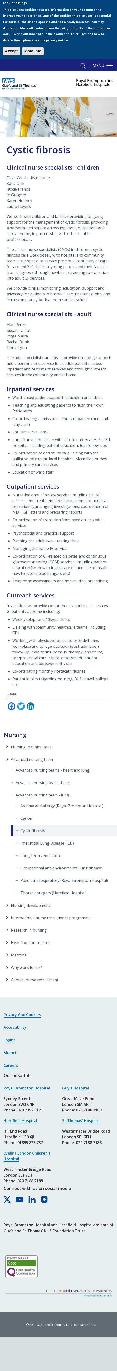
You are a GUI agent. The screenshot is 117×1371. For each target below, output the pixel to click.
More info (32, 51)
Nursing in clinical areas (32, 747)
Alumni (10, 1052)
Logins (9, 1040)
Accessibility (15, 1027)
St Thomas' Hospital (80, 1120)
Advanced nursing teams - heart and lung (52, 770)
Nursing (15, 735)
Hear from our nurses (30, 942)
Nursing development (30, 905)
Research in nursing (29, 930)
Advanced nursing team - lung (42, 795)
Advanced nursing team (32, 759)
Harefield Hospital (20, 1120)
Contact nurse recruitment (34, 980)
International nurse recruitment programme (51, 917)
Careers (11, 1065)
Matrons (18, 955)
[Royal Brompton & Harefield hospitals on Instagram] (44, 1200)
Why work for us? (26, 967)
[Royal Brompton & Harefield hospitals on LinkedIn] (32, 1200)
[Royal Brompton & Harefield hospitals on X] (7, 1200)
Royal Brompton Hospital (27, 1088)
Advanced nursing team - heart (43, 782)
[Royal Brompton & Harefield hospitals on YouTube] (20, 1200)
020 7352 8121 (30, 1110)
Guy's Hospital (75, 1088)
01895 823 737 (30, 1142)
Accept (11, 51)
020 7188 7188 (30, 1180)
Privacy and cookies (22, 1014)
